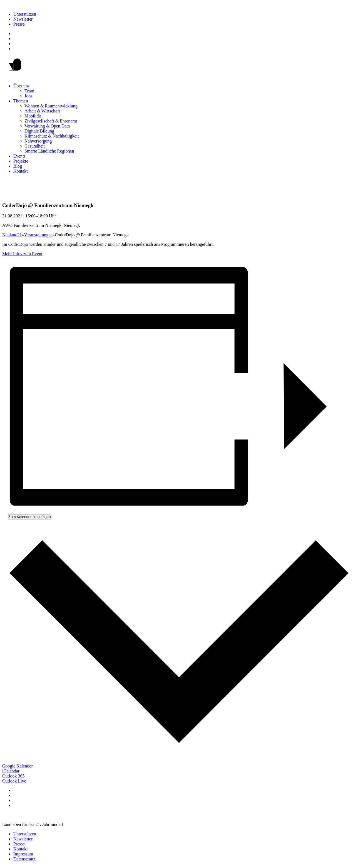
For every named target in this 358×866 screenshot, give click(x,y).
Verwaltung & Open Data (47, 126)
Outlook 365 (13, 776)
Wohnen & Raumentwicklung (51, 106)
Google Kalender (17, 766)
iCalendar (10, 771)
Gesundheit (34, 146)
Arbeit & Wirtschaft (42, 111)
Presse (19, 24)
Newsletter (23, 19)
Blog (17, 166)
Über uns (21, 86)
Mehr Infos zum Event (22, 253)
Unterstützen (24, 14)
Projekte (20, 161)
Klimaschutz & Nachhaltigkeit (51, 136)
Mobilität (32, 116)
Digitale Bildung (39, 131)
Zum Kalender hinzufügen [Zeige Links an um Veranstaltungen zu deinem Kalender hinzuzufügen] (29, 517)
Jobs (28, 96)
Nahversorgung (38, 141)
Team (29, 91)
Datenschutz (24, 859)
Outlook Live (14, 781)
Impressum (23, 854)
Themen (20, 101)
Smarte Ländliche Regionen (49, 151)
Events (19, 156)
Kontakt (20, 171)
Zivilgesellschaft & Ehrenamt (50, 121)
